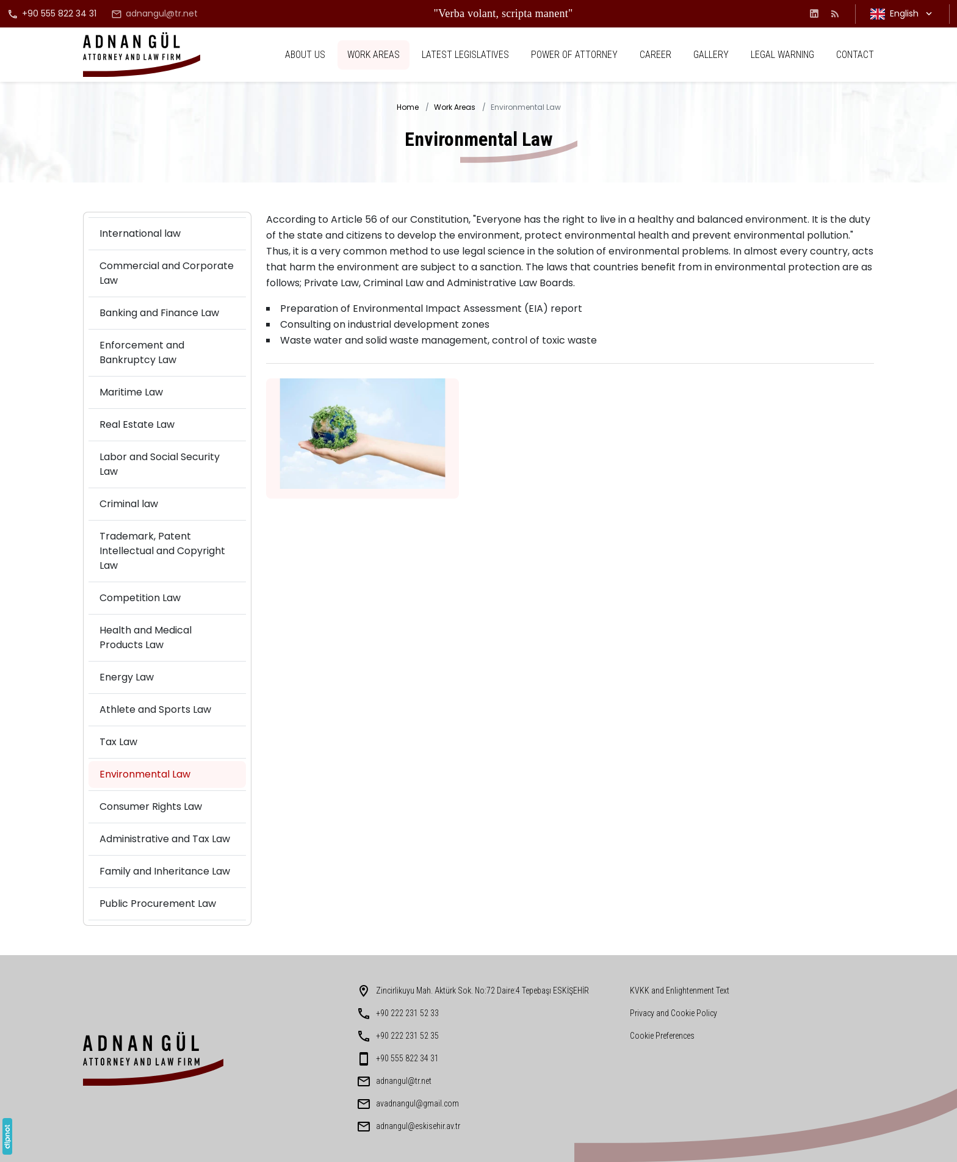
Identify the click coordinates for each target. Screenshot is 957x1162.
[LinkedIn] (814, 13)
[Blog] (835, 13)
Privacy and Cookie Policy (673, 1013)
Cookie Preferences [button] (662, 1036)
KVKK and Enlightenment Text (679, 990)
